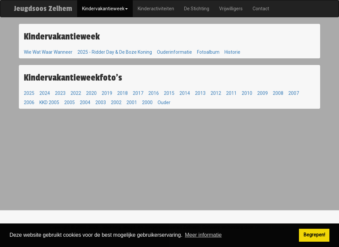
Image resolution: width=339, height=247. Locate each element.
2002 (116, 102)
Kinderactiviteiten (156, 8)
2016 (153, 93)
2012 (216, 93)
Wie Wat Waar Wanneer (48, 52)
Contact (261, 8)
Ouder (164, 102)
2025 (29, 93)
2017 (138, 93)
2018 (122, 93)
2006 (29, 102)
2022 (76, 93)
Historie (232, 52)
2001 (131, 102)
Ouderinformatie (174, 52)
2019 (107, 93)
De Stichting (196, 8)
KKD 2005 (49, 102)
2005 (69, 102)
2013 (200, 93)
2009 (262, 93)
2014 (184, 93)
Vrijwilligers (231, 8)
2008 (278, 93)
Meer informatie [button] (203, 235)
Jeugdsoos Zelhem (43, 8)
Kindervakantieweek (105, 8)
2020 (91, 93)
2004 (85, 102)
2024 (44, 93)
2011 (231, 93)
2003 (100, 102)
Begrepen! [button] (314, 235)
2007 (293, 93)
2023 (60, 93)
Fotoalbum (208, 52)
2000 (147, 102)
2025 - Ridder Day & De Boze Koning (114, 52)
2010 (247, 93)
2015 (169, 93)
